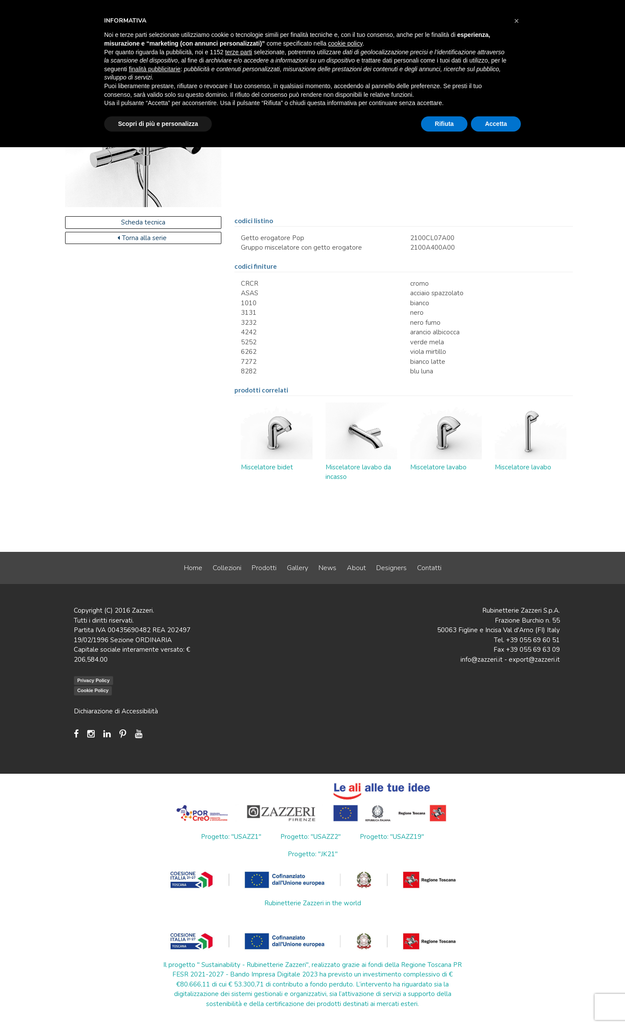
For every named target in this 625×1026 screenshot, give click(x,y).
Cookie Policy (93, 690)
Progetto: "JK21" (313, 854)
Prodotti (264, 568)
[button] (516, 21)
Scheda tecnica (143, 222)
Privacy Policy (93, 680)
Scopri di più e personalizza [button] (158, 123)
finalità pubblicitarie (155, 69)
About (356, 568)
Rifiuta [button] (444, 123)
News (327, 568)
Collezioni (227, 568)
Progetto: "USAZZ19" (392, 836)
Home (193, 568)
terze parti (238, 52)
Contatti (429, 568)
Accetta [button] (496, 123)
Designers (391, 568)
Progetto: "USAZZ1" (231, 836)
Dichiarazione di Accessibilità (116, 711)
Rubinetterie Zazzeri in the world (312, 903)
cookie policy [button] (345, 43)
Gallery (297, 568)
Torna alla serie (142, 238)
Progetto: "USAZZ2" (310, 836)
